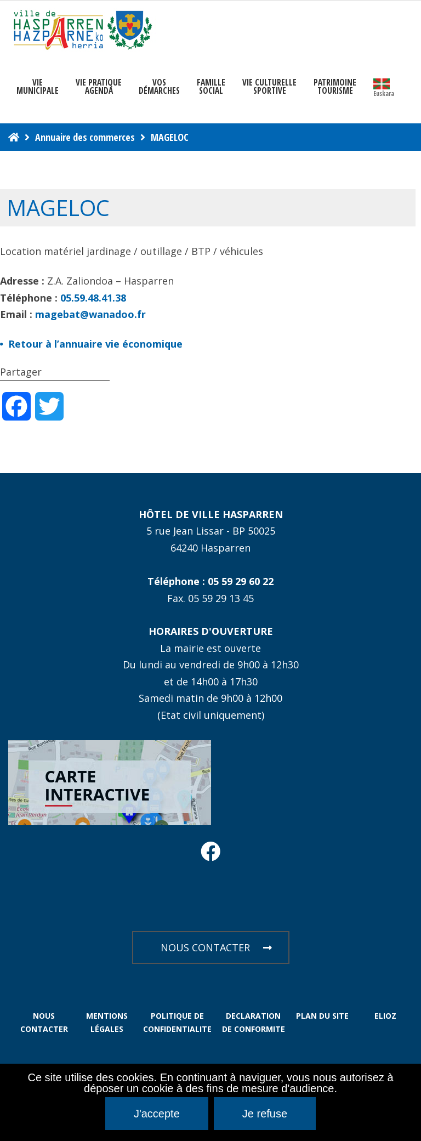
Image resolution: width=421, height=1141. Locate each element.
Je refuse (264, 1114)
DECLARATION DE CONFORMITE (253, 1022)
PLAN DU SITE (322, 1016)
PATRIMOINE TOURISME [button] (335, 86)
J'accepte (157, 1114)
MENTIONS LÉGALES (107, 1022)
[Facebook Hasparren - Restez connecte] (210, 854)
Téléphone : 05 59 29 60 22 (210, 581)
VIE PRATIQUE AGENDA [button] (99, 86)
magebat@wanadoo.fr (90, 314)
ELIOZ (385, 1016)
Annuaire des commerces (85, 137)
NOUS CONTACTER (216, 947)
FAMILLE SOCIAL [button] (211, 86)
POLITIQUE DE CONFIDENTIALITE (177, 1022)
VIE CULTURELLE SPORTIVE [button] (269, 86)
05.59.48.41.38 (93, 297)
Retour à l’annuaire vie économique (95, 343)
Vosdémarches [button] (159, 86)
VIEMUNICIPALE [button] (37, 86)
